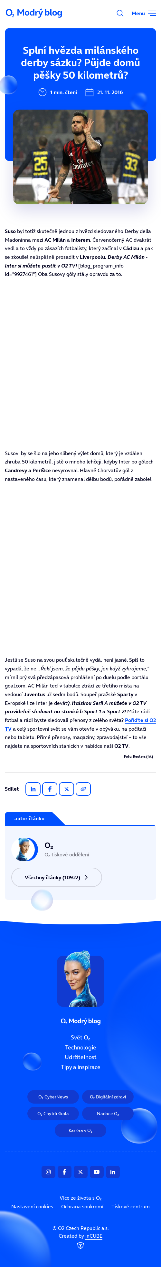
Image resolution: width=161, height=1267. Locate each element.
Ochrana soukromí (82, 1206)
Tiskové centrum (130, 1206)
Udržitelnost (45, 103)
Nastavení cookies (32, 1206)
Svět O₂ (38, 60)
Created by (80, 1242)
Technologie (44, 81)
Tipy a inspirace (50, 125)
